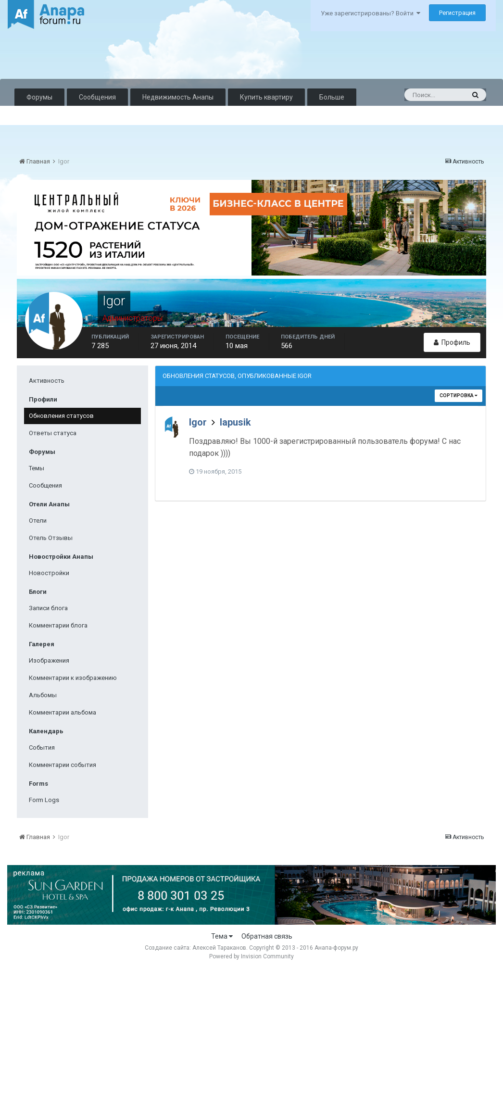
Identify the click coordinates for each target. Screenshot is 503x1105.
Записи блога (48, 608)
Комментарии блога (58, 625)
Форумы (39, 97)
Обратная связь (266, 936)
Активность (46, 380)
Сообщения (97, 97)
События (42, 747)
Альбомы (43, 695)
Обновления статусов (61, 415)
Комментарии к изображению (73, 677)
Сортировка (459, 395)
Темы (36, 468)
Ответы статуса (52, 433)
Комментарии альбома (62, 712)
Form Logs (44, 800)
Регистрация (457, 12)
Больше (331, 97)
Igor (198, 422)
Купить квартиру (266, 97)
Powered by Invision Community (251, 956)
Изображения (49, 660)
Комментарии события (62, 764)
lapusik (235, 422)
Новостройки (49, 573)
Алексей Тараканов (219, 947)
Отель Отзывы (51, 537)
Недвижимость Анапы (178, 97)
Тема (222, 936)
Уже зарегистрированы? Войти (370, 13)
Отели (38, 520)
